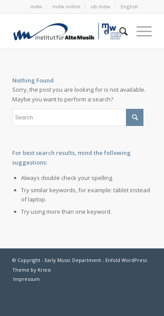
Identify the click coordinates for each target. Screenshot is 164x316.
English (129, 6)
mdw (36, 6)
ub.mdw (100, 6)
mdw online (66, 6)
